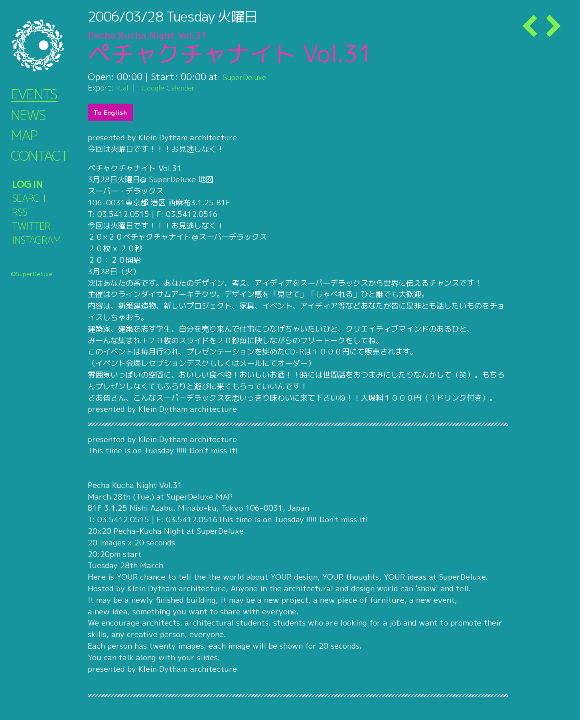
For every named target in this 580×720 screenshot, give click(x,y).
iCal (123, 87)
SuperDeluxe (250, 76)
